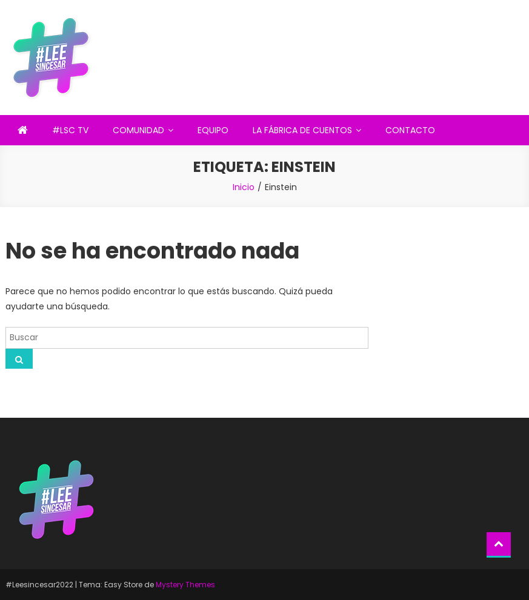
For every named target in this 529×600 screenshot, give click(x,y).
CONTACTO (410, 130)
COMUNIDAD (138, 130)
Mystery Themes (185, 584)
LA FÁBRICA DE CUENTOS (302, 130)
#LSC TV (70, 130)
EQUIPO (213, 130)
